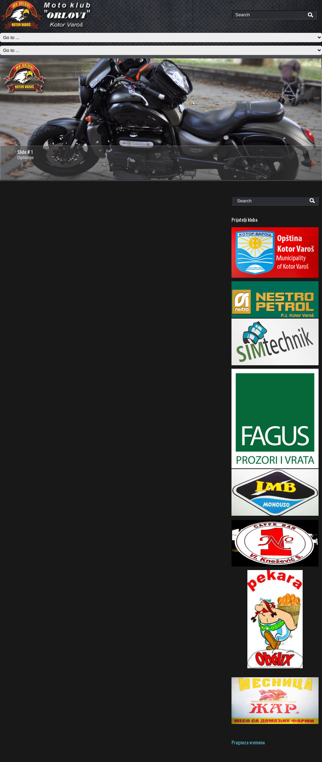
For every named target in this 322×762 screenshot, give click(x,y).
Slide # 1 (25, 151)
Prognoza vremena (248, 742)
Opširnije (25, 157)
